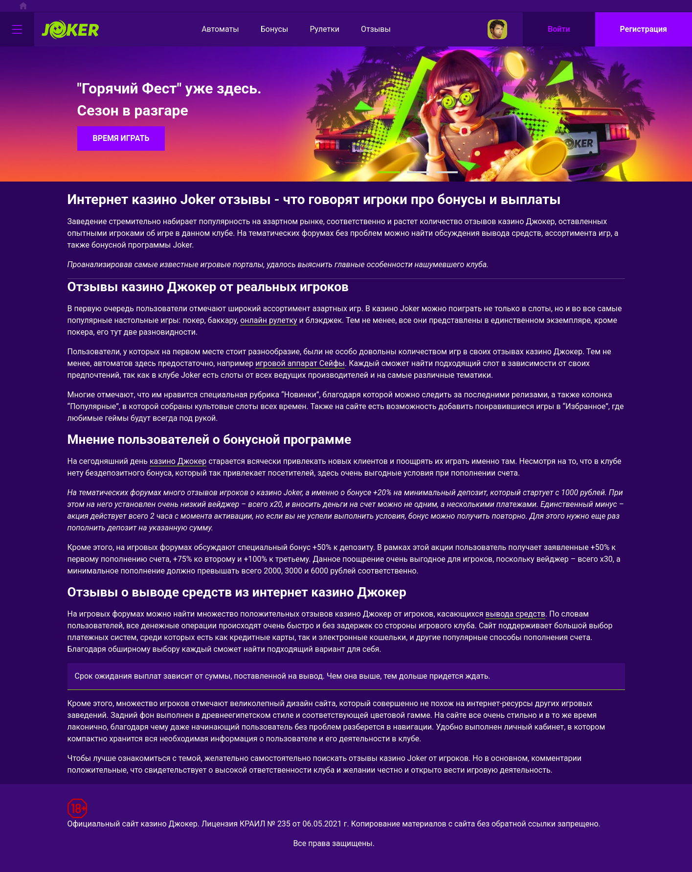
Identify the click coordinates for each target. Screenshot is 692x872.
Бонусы (266, 29)
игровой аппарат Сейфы (300, 363)
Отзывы (367, 29)
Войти (559, 29)
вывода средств (515, 614)
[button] (389, 172)
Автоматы (212, 29)
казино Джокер (178, 461)
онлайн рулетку (268, 320)
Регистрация (643, 29)
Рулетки (316, 29)
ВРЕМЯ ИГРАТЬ (121, 138)
